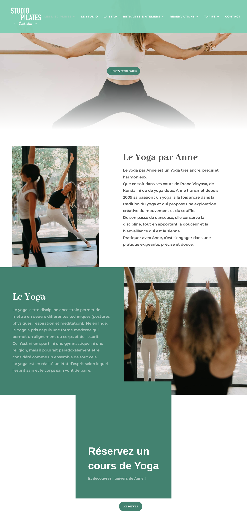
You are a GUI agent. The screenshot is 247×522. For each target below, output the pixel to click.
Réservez (130, 506)
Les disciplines (57, 16)
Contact (232, 16)
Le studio (89, 16)
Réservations (182, 16)
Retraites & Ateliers (141, 16)
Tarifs (210, 16)
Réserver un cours (123, 71)
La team (110, 16)
